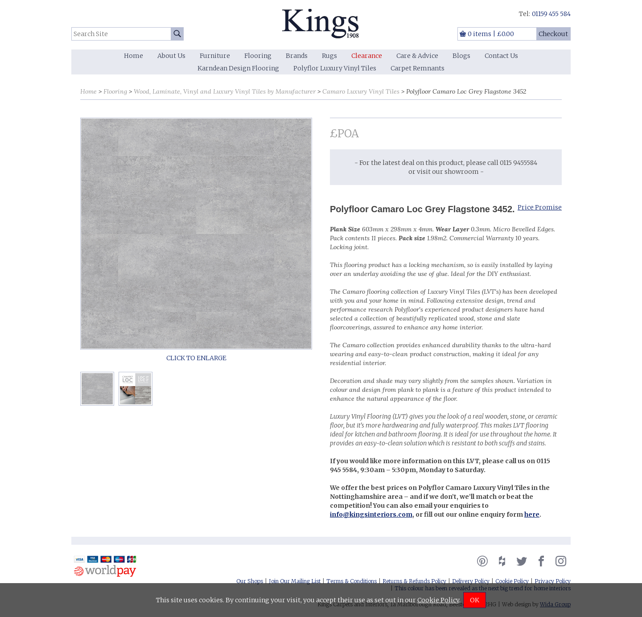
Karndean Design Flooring (238, 68)
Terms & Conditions (351, 581)
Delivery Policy (471, 581)
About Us (171, 56)
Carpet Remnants (417, 68)
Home (133, 56)
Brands (297, 56)
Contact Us (501, 56)
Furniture (215, 56)
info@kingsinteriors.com (371, 514)
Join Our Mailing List (295, 581)
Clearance (366, 56)
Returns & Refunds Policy (414, 581)
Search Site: (71, 27)
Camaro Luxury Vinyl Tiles (360, 91)
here (531, 514)
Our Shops (249, 581)
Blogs (461, 56)
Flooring (258, 56)
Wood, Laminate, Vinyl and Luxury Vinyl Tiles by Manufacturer (225, 91)
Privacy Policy (553, 581)
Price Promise (540, 207)
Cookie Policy (512, 581)
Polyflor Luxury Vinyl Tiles (334, 68)
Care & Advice (417, 56)
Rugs (329, 56)
